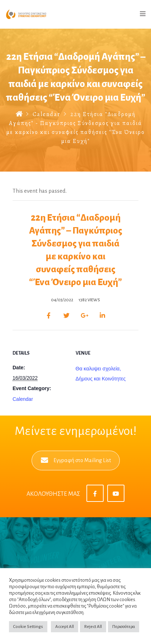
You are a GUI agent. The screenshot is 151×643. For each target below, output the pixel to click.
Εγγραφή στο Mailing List (76, 460)
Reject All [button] (93, 626)
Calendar (46, 114)
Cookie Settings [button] (28, 626)
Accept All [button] (64, 626)
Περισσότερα (123, 626)
